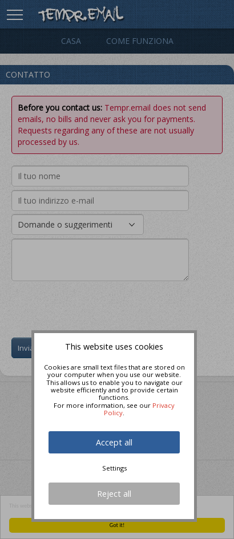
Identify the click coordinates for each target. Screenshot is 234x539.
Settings (114, 468)
